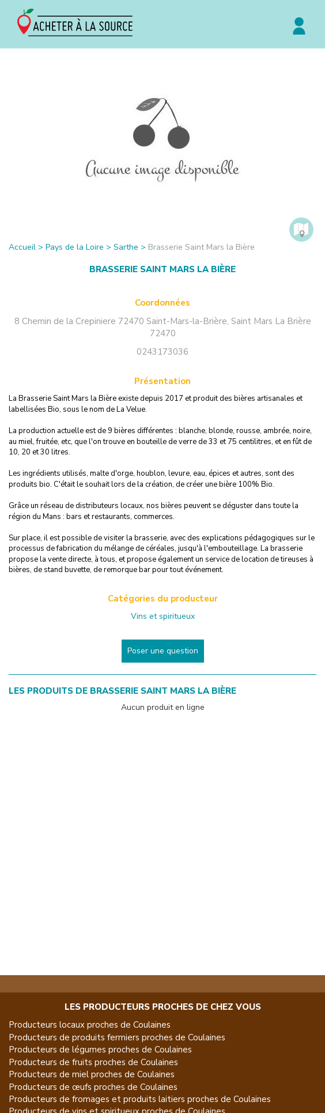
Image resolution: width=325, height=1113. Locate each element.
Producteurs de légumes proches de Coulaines (100, 1049)
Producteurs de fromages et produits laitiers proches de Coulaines (140, 1099)
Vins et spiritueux (163, 616)
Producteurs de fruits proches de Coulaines (93, 1062)
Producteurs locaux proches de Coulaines (90, 1025)
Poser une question (162, 650)
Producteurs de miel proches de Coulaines (92, 1074)
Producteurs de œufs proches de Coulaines (93, 1087)
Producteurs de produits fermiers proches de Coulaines (117, 1037)
